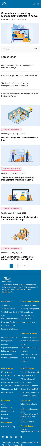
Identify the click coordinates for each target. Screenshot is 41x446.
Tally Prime (5, 305)
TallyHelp (24, 429)
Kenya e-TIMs (25, 319)
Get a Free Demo (8, 325)
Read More (7, 292)
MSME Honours (7, 411)
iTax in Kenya (6, 372)
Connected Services (28, 322)
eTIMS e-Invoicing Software (27, 359)
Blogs (3, 404)
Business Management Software (29, 349)
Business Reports (27, 315)
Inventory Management (29, 308)
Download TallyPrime (9, 322)
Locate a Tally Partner (9, 329)
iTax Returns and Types (10, 385)
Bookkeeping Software (29, 354)
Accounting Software (28, 337)
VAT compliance (26, 312)
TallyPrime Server (8, 308)
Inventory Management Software (29, 342)
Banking (4, 344)
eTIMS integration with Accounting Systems (29, 394)
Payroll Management (9, 347)
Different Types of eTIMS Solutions (27, 380)
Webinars (5, 414)
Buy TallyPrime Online (10, 319)
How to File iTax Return (10, 382)
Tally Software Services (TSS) (10, 314)
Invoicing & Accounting (29, 305)
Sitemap (4, 418)
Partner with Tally (8, 426)
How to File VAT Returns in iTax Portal (10, 377)
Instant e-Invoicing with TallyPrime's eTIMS (29, 374)
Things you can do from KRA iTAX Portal (10, 391)
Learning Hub (6, 408)
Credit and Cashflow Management (9, 339)
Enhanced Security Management (8, 352)
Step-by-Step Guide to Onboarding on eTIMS (29, 387)
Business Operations (9, 358)
